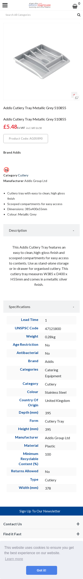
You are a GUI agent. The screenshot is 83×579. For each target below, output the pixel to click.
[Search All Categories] (41, 15)
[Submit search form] (79, 15)
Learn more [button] (14, 559)
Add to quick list (74, 95)
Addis (17, 152)
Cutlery (23, 175)
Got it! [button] (41, 570)
